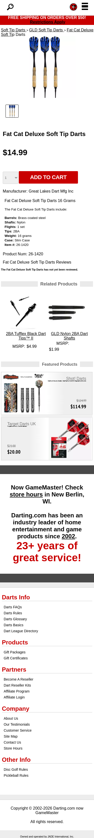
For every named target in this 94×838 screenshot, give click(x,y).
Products (15, 642)
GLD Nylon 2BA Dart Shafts (69, 336)
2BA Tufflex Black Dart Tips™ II (26, 336)
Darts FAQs (13, 607)
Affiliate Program (17, 691)
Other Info (16, 759)
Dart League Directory (21, 631)
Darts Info (16, 597)
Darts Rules (13, 613)
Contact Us (12, 742)
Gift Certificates (16, 658)
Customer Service (18, 730)
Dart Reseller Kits (17, 685)
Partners (14, 669)
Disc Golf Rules (16, 769)
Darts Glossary (15, 619)
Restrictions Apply (47, 22)
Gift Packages (15, 652)
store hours (26, 494)
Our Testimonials (17, 724)
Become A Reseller (18, 679)
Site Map (11, 736)
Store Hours (13, 748)
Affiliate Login (14, 697)
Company (15, 708)
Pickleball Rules (16, 775)
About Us (11, 718)
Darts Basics (14, 625)
